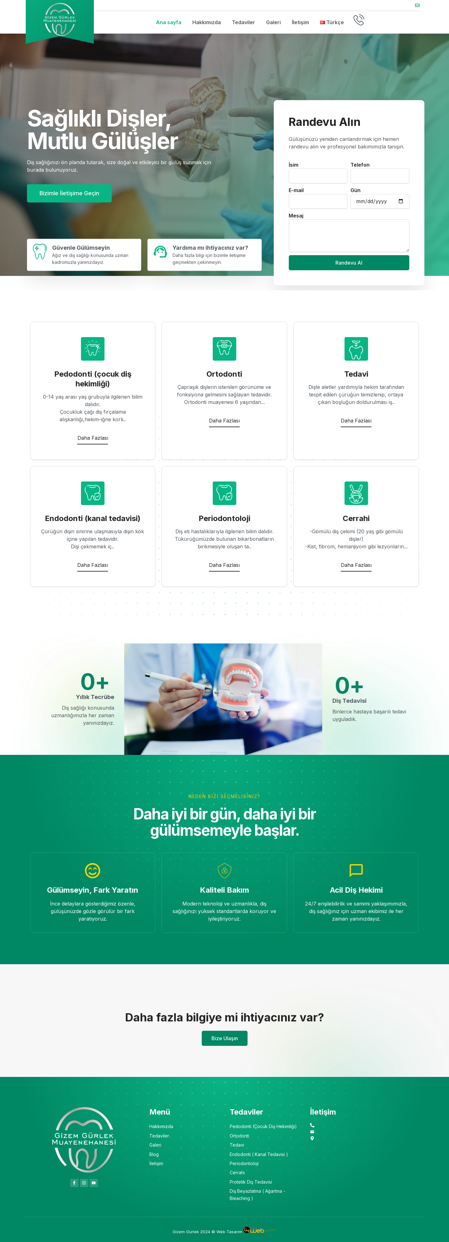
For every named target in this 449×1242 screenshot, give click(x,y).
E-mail (439, 190)
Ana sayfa (168, 22)
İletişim (300, 22)
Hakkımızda (206, 22)
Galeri (273, 22)
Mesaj (439, 215)
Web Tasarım (229, 1231)
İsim (436, 165)
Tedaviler (243, 22)
